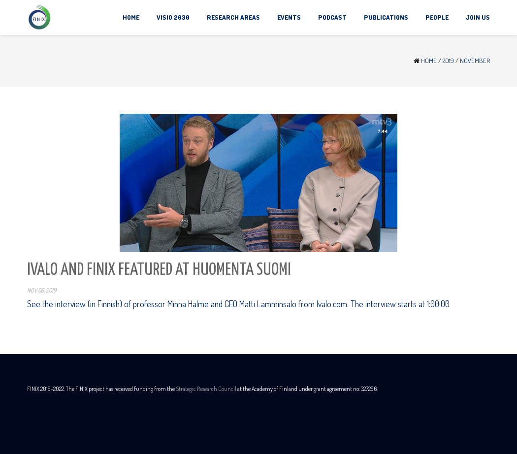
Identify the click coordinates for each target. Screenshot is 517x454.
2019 (448, 61)
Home (429, 61)
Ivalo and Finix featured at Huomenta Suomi (159, 270)
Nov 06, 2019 (41, 290)
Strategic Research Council (206, 388)
